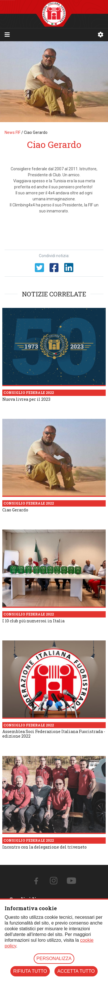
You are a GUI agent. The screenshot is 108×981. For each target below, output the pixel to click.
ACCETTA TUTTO (76, 971)
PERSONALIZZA (54, 958)
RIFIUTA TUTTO (30, 971)
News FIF (12, 132)
